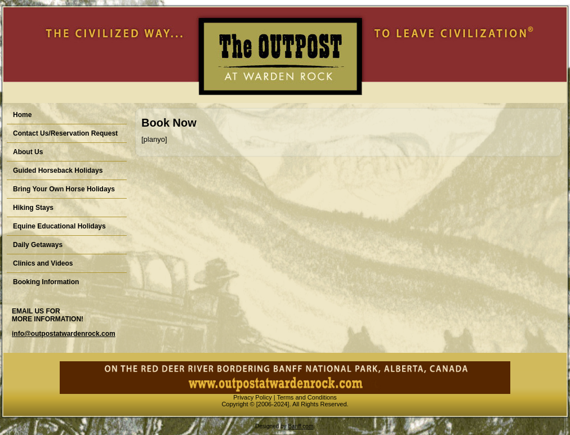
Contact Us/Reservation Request (65, 133)
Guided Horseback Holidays (58, 170)
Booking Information (46, 282)
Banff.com (300, 426)
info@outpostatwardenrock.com (63, 334)
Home (22, 115)
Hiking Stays (33, 208)
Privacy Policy (252, 397)
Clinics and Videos (43, 263)
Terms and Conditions (306, 397)
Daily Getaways (38, 245)
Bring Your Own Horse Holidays (64, 189)
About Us (28, 152)
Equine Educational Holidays (59, 226)
